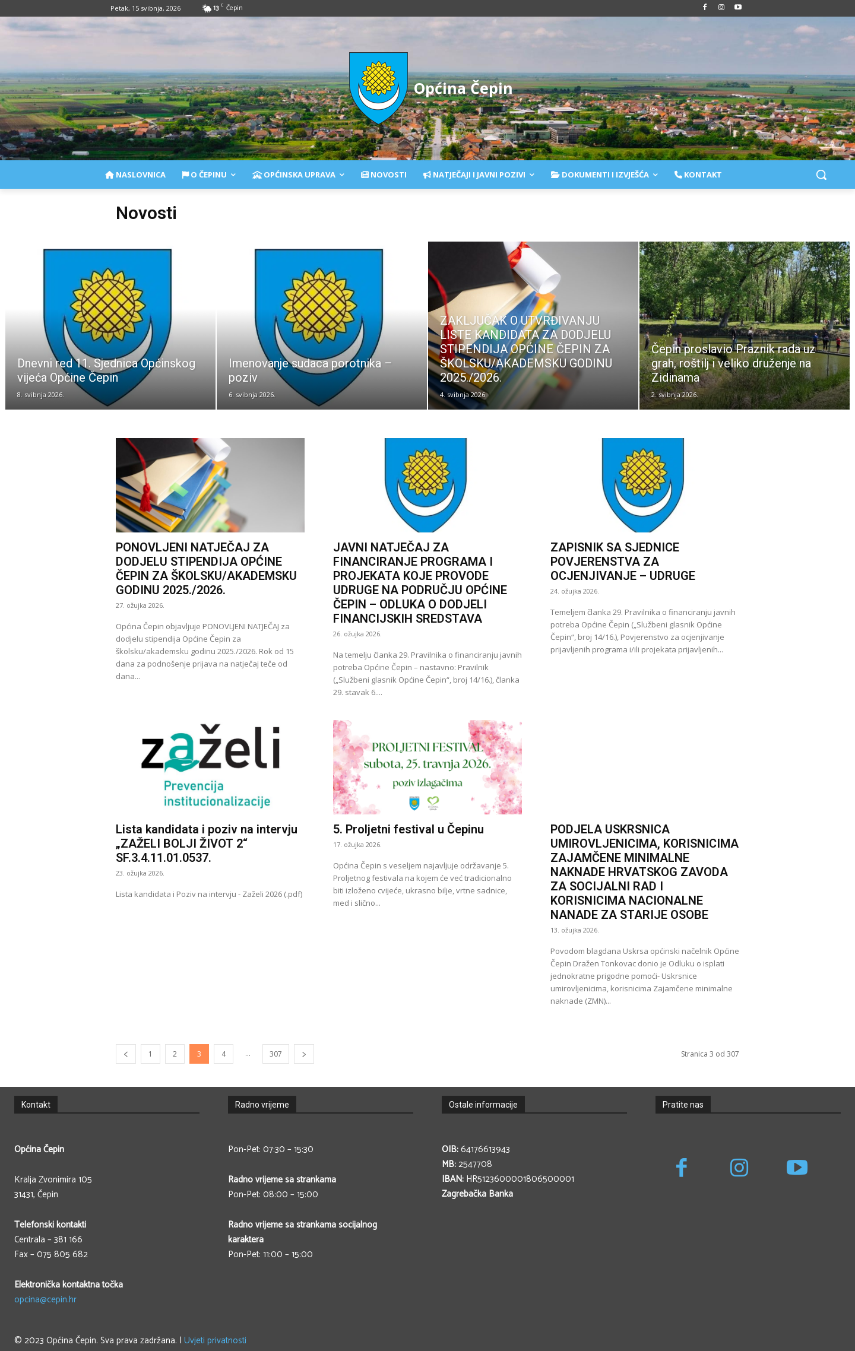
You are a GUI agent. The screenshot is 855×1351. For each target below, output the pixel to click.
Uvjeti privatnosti (215, 1340)
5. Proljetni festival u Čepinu (408, 829)
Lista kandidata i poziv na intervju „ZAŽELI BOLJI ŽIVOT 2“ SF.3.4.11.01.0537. (206, 843)
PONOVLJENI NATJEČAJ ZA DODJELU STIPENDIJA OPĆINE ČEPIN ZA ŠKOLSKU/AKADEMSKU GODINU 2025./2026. (206, 568)
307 (276, 1054)
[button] (821, 174)
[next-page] (304, 1054)
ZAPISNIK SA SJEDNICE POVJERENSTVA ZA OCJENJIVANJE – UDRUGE (622, 561)
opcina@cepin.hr (45, 1299)
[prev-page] (126, 1054)
